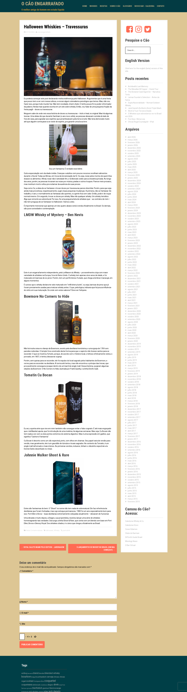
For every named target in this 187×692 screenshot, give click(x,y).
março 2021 (133, 303)
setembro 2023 (134, 221)
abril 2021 (132, 300)
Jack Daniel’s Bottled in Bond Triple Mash (144, 108)
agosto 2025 (133, 159)
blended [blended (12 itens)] (42, 673)
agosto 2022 (133, 257)
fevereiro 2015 (134, 502)
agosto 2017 (133, 420)
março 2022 (133, 270)
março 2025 (133, 172)
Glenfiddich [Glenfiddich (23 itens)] (37, 688)
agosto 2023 (133, 224)
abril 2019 (132, 366)
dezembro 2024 (134, 181)
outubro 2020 (133, 317)
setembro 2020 (134, 319)
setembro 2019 (134, 352)
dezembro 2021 (134, 278)
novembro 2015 (134, 477)
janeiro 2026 (133, 145)
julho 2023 (132, 227)
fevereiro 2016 (134, 469)
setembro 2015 (134, 482)
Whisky (56, 530)
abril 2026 (132, 137)
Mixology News (131, 541)
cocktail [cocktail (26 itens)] (29, 681)
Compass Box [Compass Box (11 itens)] (39, 681)
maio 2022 (132, 265)
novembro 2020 (134, 314)
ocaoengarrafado (44, 32)
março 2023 (133, 238)
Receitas (103, 6)
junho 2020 (132, 327)
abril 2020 (132, 333)
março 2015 (133, 499)
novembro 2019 (134, 346)
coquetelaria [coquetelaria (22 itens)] (26, 685)
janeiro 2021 (133, 308)
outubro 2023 (133, 219)
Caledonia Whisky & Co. (134, 521)
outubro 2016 (133, 447)
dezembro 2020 (134, 311)
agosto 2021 (133, 289)
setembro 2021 (134, 287)
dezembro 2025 (134, 148)
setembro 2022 (134, 254)
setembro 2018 (134, 385)
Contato (160, 6)
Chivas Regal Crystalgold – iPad (141, 122)
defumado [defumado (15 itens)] (37, 685)
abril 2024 (132, 202)
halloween (49, 530)
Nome (24, 602)
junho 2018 (132, 393)
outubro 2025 (133, 153)
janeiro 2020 (133, 341)
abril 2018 (132, 398)
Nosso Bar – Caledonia (144, 6)
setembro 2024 (134, 189)
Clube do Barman (132, 533)
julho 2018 (132, 390)
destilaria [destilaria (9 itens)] (44, 685)
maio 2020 (132, 330)
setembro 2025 (134, 156)
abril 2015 (132, 496)
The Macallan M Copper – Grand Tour (143, 89)
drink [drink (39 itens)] (56, 684)
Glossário (127, 6)
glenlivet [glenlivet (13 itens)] (46, 688)
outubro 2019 (133, 349)
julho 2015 (132, 488)
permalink (66, 530)
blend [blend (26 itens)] (35, 673)
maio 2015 (132, 493)
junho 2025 (132, 164)
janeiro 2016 (133, 472)
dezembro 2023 (134, 213)
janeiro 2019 (133, 374)
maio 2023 (132, 232)
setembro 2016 (134, 450)
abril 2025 (132, 170)
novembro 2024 (134, 183)
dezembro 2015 (134, 474)
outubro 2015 (133, 480)
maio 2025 (132, 167)
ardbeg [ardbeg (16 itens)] (24, 673)
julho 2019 (132, 357)
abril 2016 (132, 463)
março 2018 (133, 401)
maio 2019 (132, 363)
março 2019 (133, 368)
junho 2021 (132, 295)
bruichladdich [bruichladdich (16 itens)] (40, 677)
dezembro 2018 (134, 376)
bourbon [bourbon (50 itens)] (26, 676)
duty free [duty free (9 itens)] (62, 685)
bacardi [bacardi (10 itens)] (30, 673)
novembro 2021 (134, 281)
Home (84, 6)
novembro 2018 (134, 379)
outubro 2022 (133, 251)
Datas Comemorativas (34, 530)
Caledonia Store (131, 525)
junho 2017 (132, 425)
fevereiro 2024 (134, 208)
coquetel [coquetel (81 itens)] (50, 680)
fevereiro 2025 (134, 175)
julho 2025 (132, 161)
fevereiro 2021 (134, 306)
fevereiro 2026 (134, 142)
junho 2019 (132, 360)
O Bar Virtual (130, 545)
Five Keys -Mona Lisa (136, 119)
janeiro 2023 (133, 243)
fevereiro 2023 (134, 240)
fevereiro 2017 (134, 436)
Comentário (27, 571)
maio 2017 (132, 428)
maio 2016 (132, 461)
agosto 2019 (133, 355)
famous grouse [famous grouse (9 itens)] (26, 688)
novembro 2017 (134, 412)
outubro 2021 (133, 284)
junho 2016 (132, 458)
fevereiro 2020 (134, 338)
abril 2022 (132, 268)
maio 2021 (132, 298)
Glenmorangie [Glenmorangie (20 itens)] (55, 688)
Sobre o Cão (115, 6)
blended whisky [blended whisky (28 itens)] (52, 673)
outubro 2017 (133, 414)
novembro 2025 (134, 151)
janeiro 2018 (133, 406)
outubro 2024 (133, 186)
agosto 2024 (133, 191)
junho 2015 (132, 491)
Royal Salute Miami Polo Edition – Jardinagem (42, 547)
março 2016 (133, 466)
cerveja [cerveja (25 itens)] (50, 677)
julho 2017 (132, 423)
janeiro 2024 (133, 210)
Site (23, 624)
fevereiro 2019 (134, 371)
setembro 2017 (134, 417)
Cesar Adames (131, 529)
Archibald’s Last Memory (138, 86)
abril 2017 (132, 431)
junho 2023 (132, 230)
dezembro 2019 (134, 344)
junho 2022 (132, 262)
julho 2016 (132, 455)
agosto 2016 (133, 453)
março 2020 (133, 336)
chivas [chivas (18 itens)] (56, 677)
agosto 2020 (133, 322)
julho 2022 (132, 259)
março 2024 (133, 205)
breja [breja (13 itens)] (33, 677)
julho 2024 (132, 194)
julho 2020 (132, 325)
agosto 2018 (133, 387)
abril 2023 (132, 235)
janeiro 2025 (133, 178)
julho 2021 (132, 292)
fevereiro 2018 (134, 404)
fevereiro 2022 (134, 273)
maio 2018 (132, 395)
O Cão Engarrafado (42, 3)
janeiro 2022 (133, 276)
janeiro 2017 (133, 439)
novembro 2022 (134, 249)
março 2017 (133, 434)
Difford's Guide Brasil (133, 537)
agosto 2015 (133, 485)
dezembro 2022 (134, 246)
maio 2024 (132, 200)
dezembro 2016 (134, 442)
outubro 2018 (133, 382)
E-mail (25, 613)
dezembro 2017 (134, 409)
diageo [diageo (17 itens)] (50, 685)
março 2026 (133, 140)
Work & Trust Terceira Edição (139, 111)
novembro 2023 (134, 216)
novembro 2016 (134, 444)
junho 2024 (132, 197)
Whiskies (93, 6)
